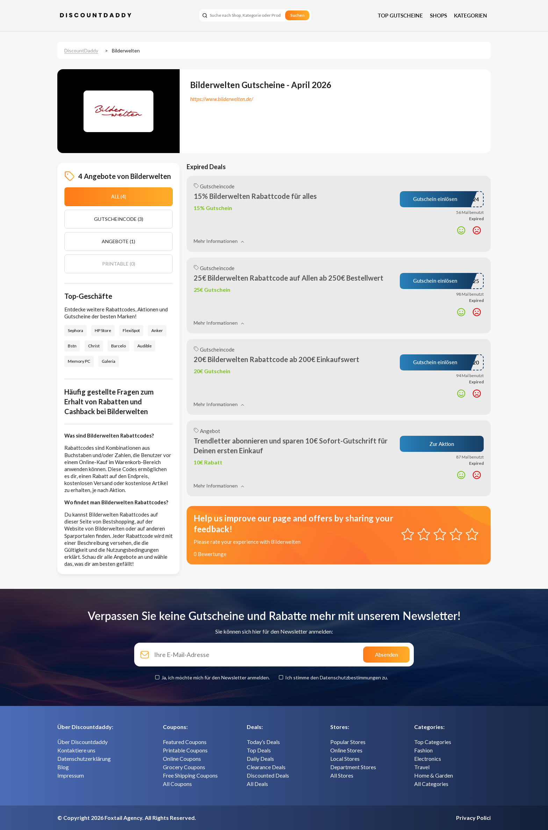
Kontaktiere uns (76, 750)
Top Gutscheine (400, 15)
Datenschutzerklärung (84, 758)
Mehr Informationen (219, 241)
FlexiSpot (131, 330)
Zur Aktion (442, 444)
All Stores (341, 775)
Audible (144, 345)
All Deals (257, 783)
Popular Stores (348, 741)
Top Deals (259, 750)
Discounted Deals (268, 775)
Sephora (75, 330)
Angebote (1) (118, 241)
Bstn (72, 345)
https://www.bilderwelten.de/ (221, 99)
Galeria (108, 361)
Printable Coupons (185, 750)
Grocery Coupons (184, 767)
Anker (157, 330)
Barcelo (118, 345)
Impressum (70, 775)
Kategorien (470, 15)
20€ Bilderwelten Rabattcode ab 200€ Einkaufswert (276, 359)
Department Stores (353, 767)
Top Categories (432, 741)
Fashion (423, 750)
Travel (422, 767)
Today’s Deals (263, 741)
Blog (63, 767)
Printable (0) (118, 264)
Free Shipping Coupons (190, 775)
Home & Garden (433, 775)
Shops (438, 15)
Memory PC (79, 361)
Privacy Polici (473, 817)
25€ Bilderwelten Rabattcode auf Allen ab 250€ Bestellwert (288, 278)
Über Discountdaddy (82, 741)
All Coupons (177, 783)
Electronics (427, 758)
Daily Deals (260, 758)
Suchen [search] (297, 15)
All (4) (118, 197)
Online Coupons (182, 758)
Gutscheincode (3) (118, 219)
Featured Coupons (185, 741)
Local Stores (345, 758)
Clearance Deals (266, 767)
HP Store (103, 330)
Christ (94, 345)
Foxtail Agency (123, 817)
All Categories (431, 783)
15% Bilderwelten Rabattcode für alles (255, 196)
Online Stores (346, 750)
